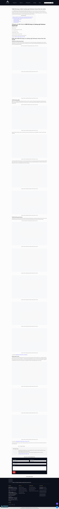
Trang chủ (14, 2)
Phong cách (28, 2)
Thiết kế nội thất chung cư (23, 489)
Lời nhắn (14, 465)
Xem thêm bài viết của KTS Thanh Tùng (23, 453)
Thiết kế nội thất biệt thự (22, 488)
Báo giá (35, 2)
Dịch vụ (21, 2)
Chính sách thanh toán (32, 488)
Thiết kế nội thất (21, 487)
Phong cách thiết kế (22, 493)
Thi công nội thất (21, 492)
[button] (4, 506)
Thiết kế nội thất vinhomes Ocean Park (20, 36)
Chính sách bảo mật (32, 487)
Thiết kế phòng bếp (16, 20)
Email (13, 462)
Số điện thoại (32, 459)
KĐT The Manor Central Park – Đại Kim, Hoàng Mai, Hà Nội (12, 488)
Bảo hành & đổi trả (32, 489)
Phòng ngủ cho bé (16, 22)
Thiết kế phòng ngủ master (17, 21)
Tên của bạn (14, 459)
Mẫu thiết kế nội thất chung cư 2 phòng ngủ (21, 354)
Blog (39, 2)
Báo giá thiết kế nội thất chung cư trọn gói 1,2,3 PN (22, 441)
